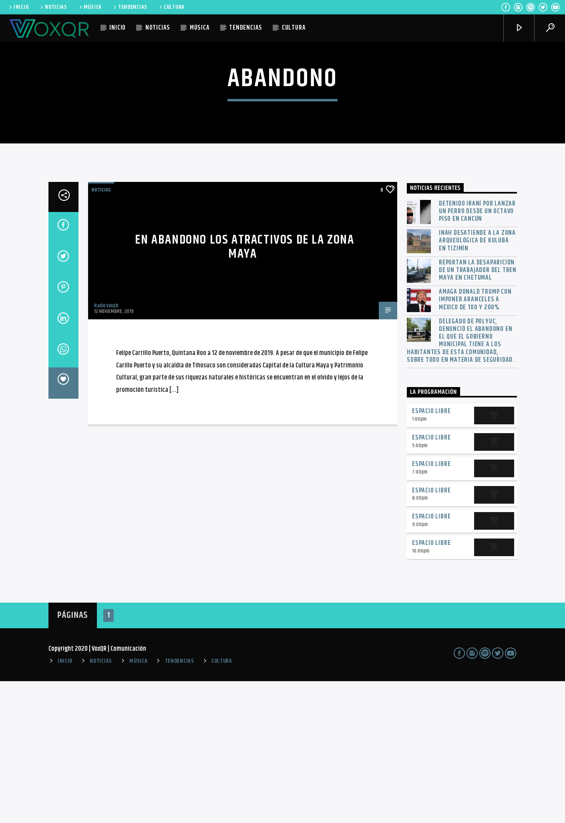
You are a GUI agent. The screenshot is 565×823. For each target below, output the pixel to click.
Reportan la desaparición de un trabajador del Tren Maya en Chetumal (478, 412)
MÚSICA (90, 7)
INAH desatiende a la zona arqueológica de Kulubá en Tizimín (477, 382)
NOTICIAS (53, 7)
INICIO (18, 7)
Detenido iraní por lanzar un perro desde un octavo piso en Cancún (477, 353)
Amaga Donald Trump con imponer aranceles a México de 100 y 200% (475, 441)
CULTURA (171, 7)
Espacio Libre (431, 553)
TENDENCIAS (129, 7)
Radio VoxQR (106, 448)
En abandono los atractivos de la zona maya (244, 388)
